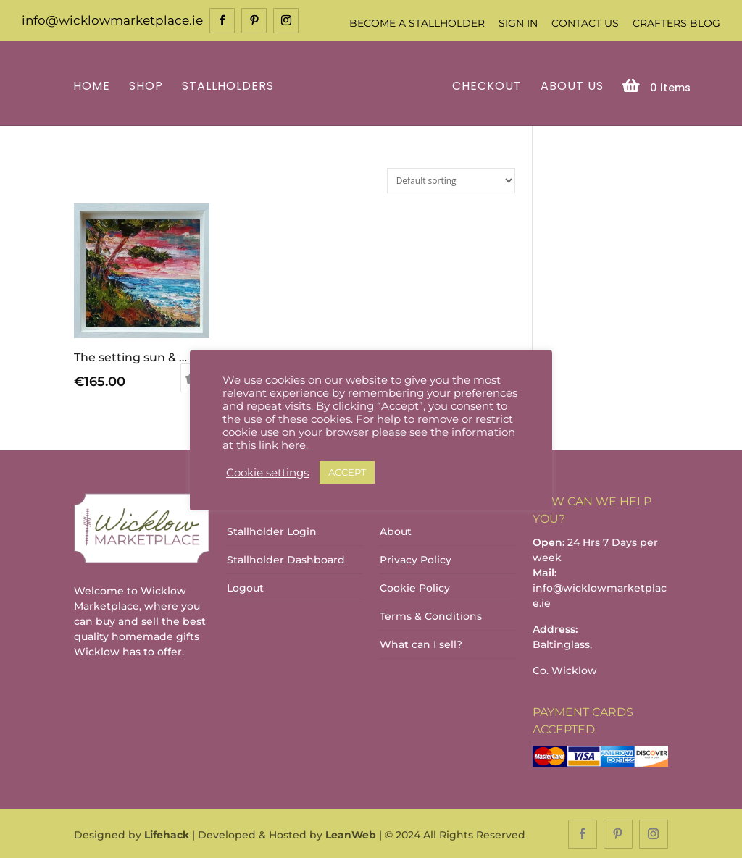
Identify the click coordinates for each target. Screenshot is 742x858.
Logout (245, 587)
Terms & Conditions (431, 615)
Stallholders (230, 86)
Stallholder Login (272, 530)
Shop (148, 86)
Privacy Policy (415, 558)
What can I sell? (421, 643)
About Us (569, 86)
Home (93, 86)
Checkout (485, 86)
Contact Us (585, 23)
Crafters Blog (676, 23)
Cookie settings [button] (267, 472)
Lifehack (166, 833)
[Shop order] (451, 179)
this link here (271, 445)
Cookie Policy (415, 587)
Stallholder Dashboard (286, 558)
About (396, 530)
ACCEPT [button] (347, 472)
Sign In (518, 23)
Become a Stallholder (417, 23)
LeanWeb (350, 833)
